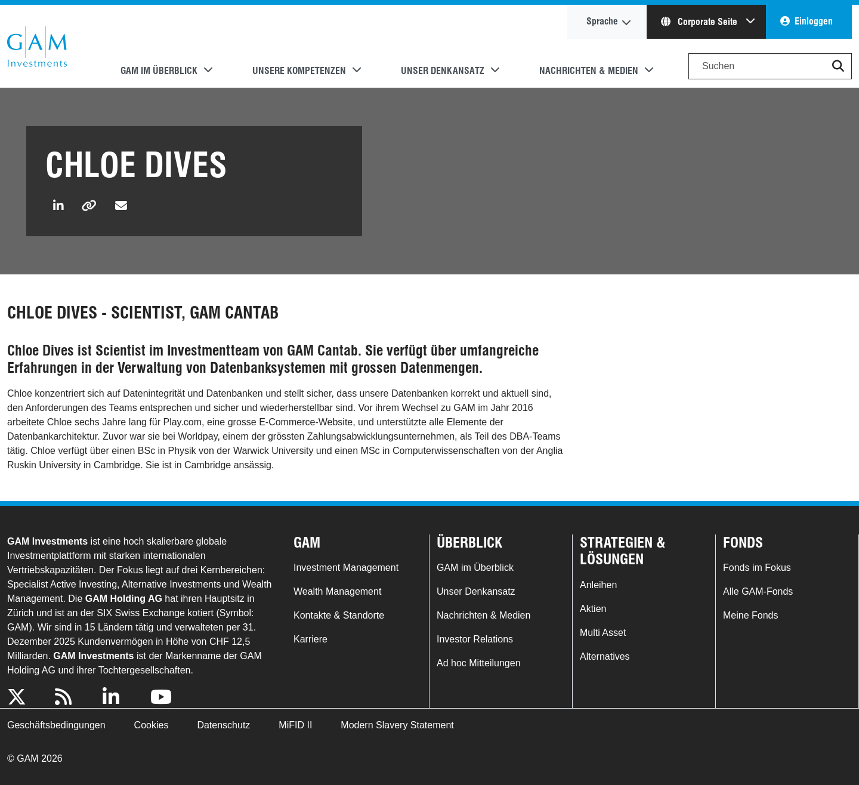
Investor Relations (475, 639)
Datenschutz (223, 725)
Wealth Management (337, 591)
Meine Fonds (750, 615)
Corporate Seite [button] (700, 21)
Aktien (593, 609)
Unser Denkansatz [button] (442, 70)
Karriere (310, 639)
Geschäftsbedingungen (56, 725)
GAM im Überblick (475, 568)
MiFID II (295, 725)
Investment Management (345, 568)
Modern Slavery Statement (397, 725)
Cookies (151, 725)
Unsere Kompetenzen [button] (299, 70)
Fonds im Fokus (757, 568)
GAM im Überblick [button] (158, 70)
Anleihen (598, 585)
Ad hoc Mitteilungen (479, 663)
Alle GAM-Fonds (758, 591)
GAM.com (37, 46)
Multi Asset (603, 633)
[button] (838, 66)
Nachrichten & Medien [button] (588, 70)
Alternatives (605, 656)
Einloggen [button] (814, 21)
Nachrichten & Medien (483, 615)
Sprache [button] (602, 21)
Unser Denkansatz (476, 591)
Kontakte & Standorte (338, 615)
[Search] (770, 66)
